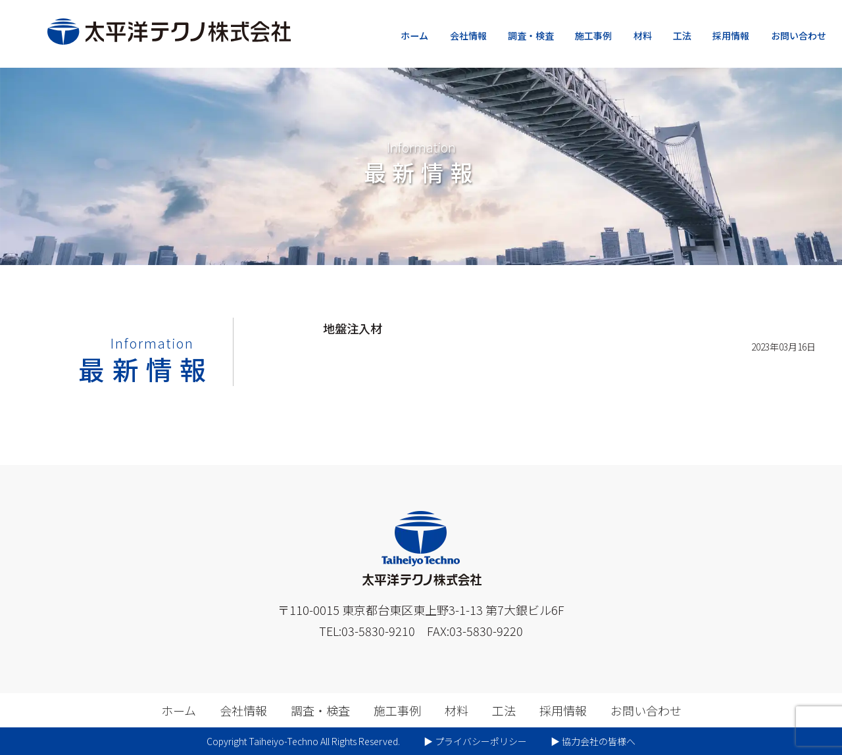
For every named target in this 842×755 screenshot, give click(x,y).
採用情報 (730, 35)
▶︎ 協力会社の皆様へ (593, 741)
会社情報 (468, 35)
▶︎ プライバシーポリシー (475, 741)
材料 (642, 35)
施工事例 (593, 35)
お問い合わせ (798, 35)
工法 (682, 35)
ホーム (414, 35)
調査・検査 (531, 35)
